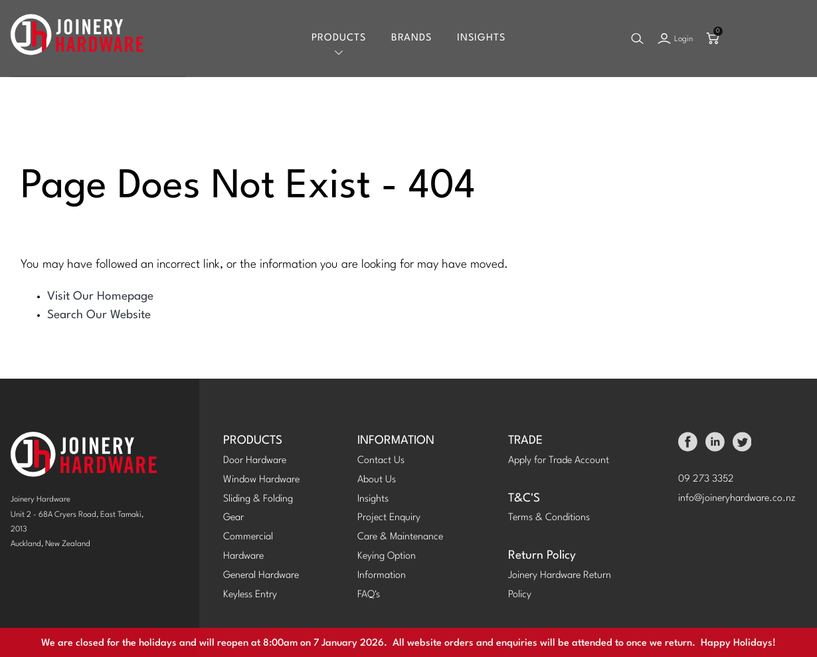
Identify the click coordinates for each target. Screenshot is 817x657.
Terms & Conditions (549, 518)
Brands (411, 38)
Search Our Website (99, 315)
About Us (376, 480)
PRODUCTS (252, 440)
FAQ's (368, 595)
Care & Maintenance (400, 537)
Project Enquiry (388, 518)
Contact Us (381, 461)
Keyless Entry (250, 595)
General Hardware (261, 576)
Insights (481, 38)
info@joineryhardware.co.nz (737, 499)
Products (339, 38)
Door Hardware (254, 461)
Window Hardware (261, 480)
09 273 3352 (706, 479)
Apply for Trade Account (558, 461)
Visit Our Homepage (100, 296)
